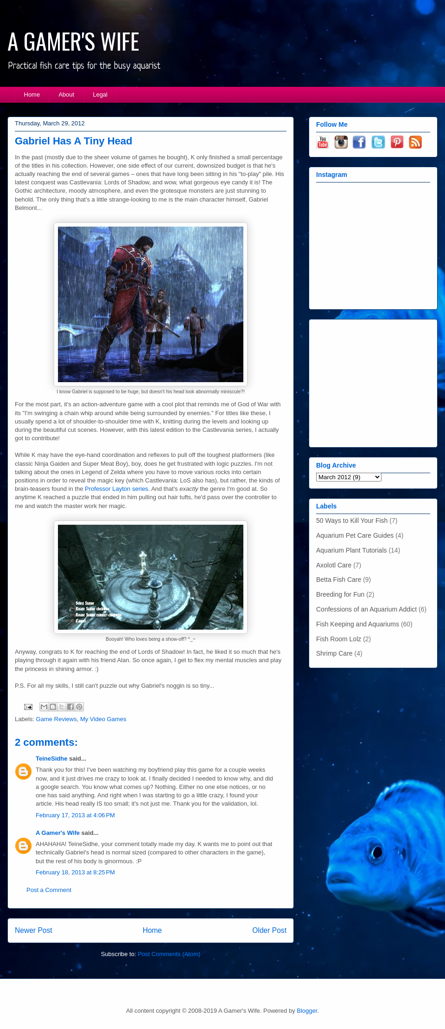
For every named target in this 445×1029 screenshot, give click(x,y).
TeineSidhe (51, 758)
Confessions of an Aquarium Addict (366, 609)
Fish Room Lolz (338, 639)
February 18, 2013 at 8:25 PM (75, 872)
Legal (100, 94)
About (66, 94)
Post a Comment (48, 889)
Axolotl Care (333, 565)
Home (32, 94)
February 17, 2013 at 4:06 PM (75, 815)
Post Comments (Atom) (169, 954)
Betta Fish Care (338, 579)
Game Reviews (56, 719)
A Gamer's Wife (58, 832)
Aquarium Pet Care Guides (355, 535)
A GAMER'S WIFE (73, 40)
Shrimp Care (334, 653)
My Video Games (103, 719)
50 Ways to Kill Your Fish (352, 520)
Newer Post (33, 930)
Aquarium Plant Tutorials (351, 550)
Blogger (307, 1010)
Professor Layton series (116, 488)
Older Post (269, 930)
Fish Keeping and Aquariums (357, 624)
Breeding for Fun (340, 594)
